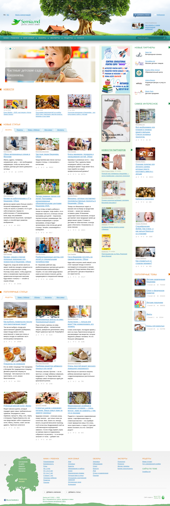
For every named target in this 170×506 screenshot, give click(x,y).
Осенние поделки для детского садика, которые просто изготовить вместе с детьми (145, 169)
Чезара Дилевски (141, 224)
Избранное (161, 15)
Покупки (46, 482)
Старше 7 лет (48, 475)
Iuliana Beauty (150, 80)
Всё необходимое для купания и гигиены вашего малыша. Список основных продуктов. (145, 132)
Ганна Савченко (141, 258)
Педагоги (121, 464)
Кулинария (72, 484)
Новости (9, 89)
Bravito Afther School (152, 70)
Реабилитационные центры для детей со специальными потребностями (50, 259)
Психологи (121, 462)
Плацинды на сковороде (14, 364)
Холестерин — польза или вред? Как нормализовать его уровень (81, 324)
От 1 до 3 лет (48, 471)
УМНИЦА (104, 224)
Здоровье (71, 464)
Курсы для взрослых (155, 326)
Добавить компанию (53, 492)
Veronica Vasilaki (41, 405)
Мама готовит (147, 462)
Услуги (80, 38)
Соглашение (23, 462)
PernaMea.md (150, 61)
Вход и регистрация (22, 15)
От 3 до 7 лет (48, 473)
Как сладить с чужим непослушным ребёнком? (152, 27)
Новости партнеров (114, 150)
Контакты (22, 471)
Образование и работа (76, 468)
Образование (97, 464)
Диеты (149, 314)
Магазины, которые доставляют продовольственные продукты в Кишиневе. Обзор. (82, 201)
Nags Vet (148, 52)
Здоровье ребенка (50, 478)
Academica (105, 251)
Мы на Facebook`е (12, 500)
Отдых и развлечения (100, 473)
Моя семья (28, 38)
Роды (45, 466)
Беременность (48, 464)
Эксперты (55, 38)
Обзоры (42, 38)
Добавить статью (143, 15)
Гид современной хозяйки (151, 464)
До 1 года (46, 468)
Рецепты (68, 38)
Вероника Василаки (42, 151)
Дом (69, 462)
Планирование (48, 462)
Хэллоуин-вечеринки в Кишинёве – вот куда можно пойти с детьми (81, 113)
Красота (71, 466)
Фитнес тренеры (123, 466)
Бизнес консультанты (125, 468)
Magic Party (149, 91)
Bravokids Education (108, 198)
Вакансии (22, 468)
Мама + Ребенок (11, 38)
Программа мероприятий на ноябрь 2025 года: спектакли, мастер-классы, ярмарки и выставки (49, 114)
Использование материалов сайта (54, 501)
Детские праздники (155, 303)
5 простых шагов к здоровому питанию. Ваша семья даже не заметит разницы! (49, 410)
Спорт (70, 471)
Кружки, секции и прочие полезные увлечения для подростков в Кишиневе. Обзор (17, 259)
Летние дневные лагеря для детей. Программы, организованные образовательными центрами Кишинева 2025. (48, 201)
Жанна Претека (73, 319)
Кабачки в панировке (145, 199)
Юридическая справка (76, 473)
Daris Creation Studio (108, 171)
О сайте (21, 464)
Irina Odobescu (8, 196)
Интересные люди (74, 482)
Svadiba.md (146, 471)
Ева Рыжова (8, 151)
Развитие (46, 480)
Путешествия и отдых (76, 475)
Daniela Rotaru (72, 196)
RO (8, 15)
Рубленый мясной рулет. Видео (17, 406)
